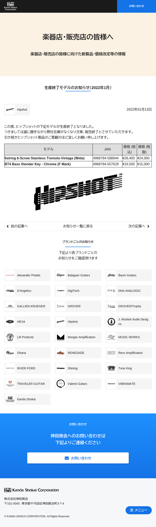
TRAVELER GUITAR (25, 384)
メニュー (138, 510)
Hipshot (16, 109)
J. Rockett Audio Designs (127, 322)
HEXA (15, 322)
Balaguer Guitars (73, 275)
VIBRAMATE (121, 384)
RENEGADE (70, 353)
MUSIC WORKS (123, 337)
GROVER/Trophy (124, 306)
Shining (67, 368)
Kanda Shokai (20, 399)
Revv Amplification (125, 353)
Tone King (119, 368)
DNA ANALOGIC (124, 291)
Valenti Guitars (71, 384)
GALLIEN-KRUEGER (25, 306)
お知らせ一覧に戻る (78, 226)
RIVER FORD (20, 368)
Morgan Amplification (75, 337)
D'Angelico (18, 291)
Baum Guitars (122, 275)
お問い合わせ (136, 6)
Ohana (15, 353)
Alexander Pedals (22, 275)
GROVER (68, 306)
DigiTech (67, 291)
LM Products (19, 337)
